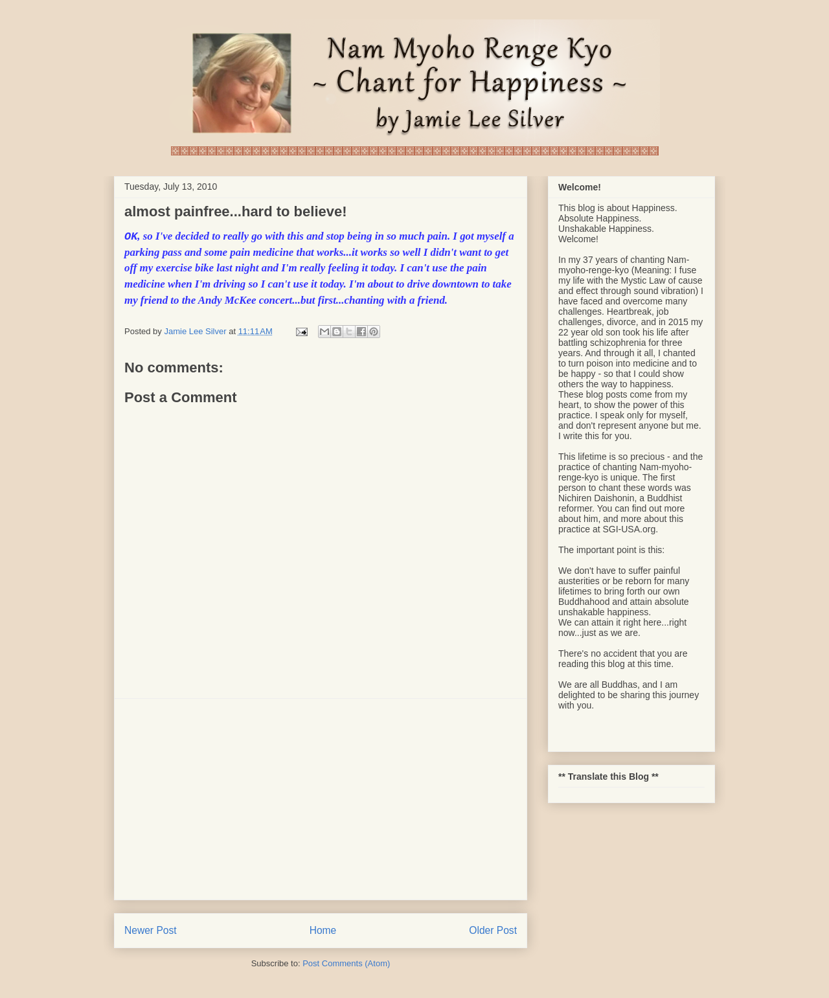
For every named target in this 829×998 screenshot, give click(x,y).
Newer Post (150, 930)
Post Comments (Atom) (346, 963)
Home (323, 930)
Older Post (493, 930)
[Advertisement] (320, 799)
